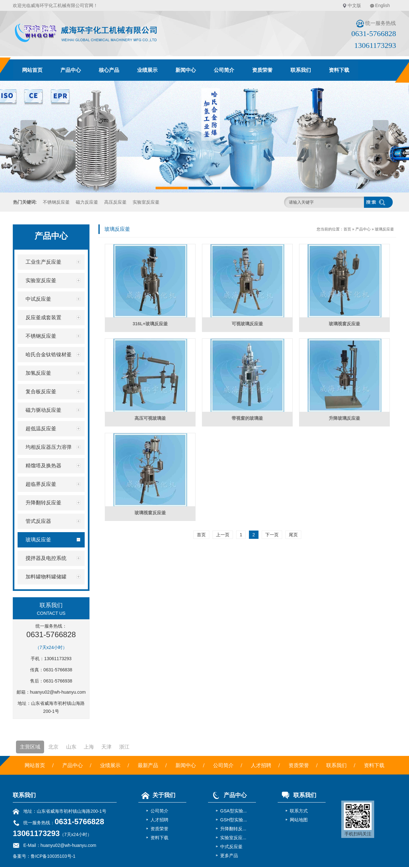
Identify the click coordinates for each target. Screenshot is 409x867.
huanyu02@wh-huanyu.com (58, 692)
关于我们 (156, 795)
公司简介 (224, 70)
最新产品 (148, 765)
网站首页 (32, 70)
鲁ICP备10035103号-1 (53, 856)
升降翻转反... (233, 828)
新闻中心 (185, 70)
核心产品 (109, 70)
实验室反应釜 (146, 202)
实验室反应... (233, 837)
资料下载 (339, 70)
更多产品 (229, 855)
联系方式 (299, 810)
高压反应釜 (115, 202)
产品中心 (70, 70)
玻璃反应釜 (384, 229)
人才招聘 (261, 765)
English (382, 5)
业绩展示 (147, 70)
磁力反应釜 (87, 202)
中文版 (354, 5)
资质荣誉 (262, 70)
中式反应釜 (231, 846)
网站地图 (299, 819)
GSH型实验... (233, 819)
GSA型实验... (233, 810)
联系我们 (300, 70)
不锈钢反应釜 (56, 202)
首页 (347, 229)
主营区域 (30, 747)
